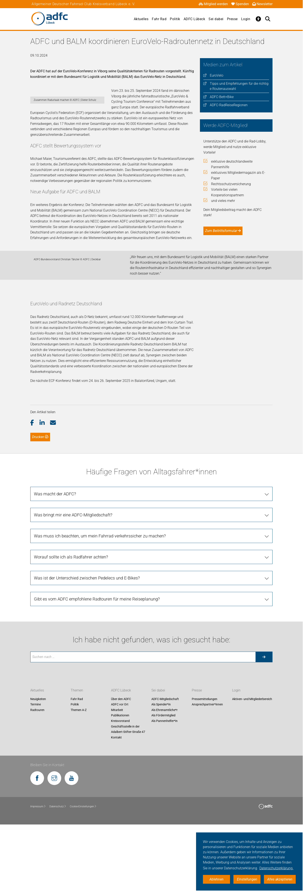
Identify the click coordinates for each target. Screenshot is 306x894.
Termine (35, 774)
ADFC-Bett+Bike (222, 97)
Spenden (240, 4)
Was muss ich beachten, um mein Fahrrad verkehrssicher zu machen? (100, 605)
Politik (175, 19)
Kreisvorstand (120, 790)
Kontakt (116, 807)
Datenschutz (57, 875)
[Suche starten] (264, 726)
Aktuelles (141, 19)
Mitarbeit (117, 779)
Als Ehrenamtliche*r (164, 779)
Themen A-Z (79, 779)
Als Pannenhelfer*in (164, 790)
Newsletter (262, 4)
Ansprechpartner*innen (207, 774)
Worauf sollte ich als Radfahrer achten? (71, 626)
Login (245, 19)
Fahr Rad (159, 19)
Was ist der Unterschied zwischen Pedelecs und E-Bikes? (87, 647)
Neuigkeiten (38, 768)
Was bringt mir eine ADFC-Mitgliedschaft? (73, 584)
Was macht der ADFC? (55, 563)
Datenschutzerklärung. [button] (276, 868)
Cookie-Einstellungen (83, 875)
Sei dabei (216, 19)
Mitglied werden (213, 4)
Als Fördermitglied (163, 785)
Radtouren (37, 779)
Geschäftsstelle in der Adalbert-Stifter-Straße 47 (128, 798)
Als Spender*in (161, 774)
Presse (232, 19)
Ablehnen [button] (216, 879)
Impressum (38, 875)
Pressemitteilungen (204, 768)
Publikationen (120, 785)
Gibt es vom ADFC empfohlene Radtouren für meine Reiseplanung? (97, 668)
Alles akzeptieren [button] (279, 879)
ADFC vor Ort (119, 774)
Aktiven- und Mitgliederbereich (252, 768)
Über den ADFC (121, 768)
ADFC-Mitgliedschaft (165, 768)
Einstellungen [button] (247, 879)
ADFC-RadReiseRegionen (229, 105)
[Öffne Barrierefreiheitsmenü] (258, 18)
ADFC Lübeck (194, 19)
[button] (35, 492)
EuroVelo (216, 75)
